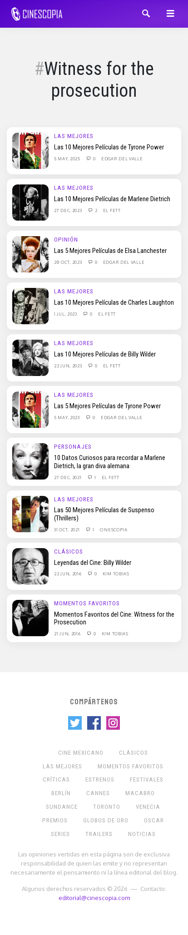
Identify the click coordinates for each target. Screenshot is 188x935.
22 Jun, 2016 (68, 573)
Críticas (56, 779)
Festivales (146, 779)
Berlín (61, 793)
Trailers (99, 834)
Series (60, 834)
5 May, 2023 (67, 417)
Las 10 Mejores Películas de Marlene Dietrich (112, 199)
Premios (55, 820)
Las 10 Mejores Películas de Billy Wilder (105, 354)
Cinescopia (114, 529)
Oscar (154, 820)
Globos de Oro (106, 820)
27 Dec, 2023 (68, 210)
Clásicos (68, 551)
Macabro (140, 793)
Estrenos (99, 779)
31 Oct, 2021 (67, 529)
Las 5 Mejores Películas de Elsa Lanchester (110, 251)
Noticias (142, 834)
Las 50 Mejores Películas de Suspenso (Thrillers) (104, 514)
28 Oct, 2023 (68, 262)
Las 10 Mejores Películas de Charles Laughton (114, 302)
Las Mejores (74, 136)
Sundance (62, 806)
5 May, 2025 (67, 158)
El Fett (112, 210)
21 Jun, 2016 (68, 633)
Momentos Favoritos (87, 603)
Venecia (148, 806)
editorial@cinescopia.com (94, 897)
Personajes (73, 446)
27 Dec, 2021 (68, 477)
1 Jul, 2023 (66, 314)
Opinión (66, 239)
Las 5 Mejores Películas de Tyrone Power (107, 406)
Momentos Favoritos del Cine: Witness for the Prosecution (114, 618)
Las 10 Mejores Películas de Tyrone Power (109, 147)
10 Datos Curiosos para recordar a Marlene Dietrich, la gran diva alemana (109, 462)
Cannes (98, 793)
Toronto (106, 806)
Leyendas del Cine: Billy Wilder (92, 563)
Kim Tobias (116, 573)
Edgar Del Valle (122, 158)
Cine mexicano (81, 752)
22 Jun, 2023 (68, 365)
